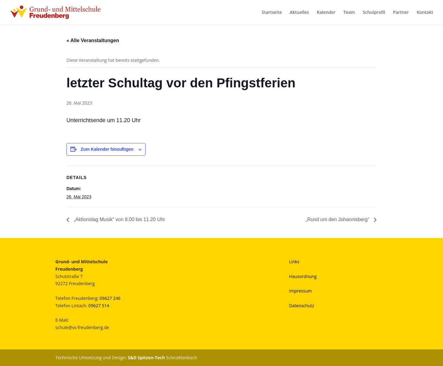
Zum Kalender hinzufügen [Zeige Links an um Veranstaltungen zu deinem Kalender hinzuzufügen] (107, 149)
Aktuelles (299, 12)
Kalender (326, 12)
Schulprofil (374, 12)
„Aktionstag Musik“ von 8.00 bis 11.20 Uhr (118, 219)
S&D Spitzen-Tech (146, 357)
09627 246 (110, 298)
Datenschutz (301, 305)
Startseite (272, 12)
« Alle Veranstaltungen (92, 40)
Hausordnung (303, 276)
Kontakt (425, 12)
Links (294, 262)
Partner (401, 12)
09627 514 (98, 305)
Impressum (300, 291)
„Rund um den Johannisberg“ (338, 219)
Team (349, 12)
